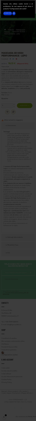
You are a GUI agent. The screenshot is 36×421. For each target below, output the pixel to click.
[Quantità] (7, 105)
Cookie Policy (6, 379)
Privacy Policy (6, 382)
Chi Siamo (5, 344)
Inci (7, 253)
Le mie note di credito (9, 371)
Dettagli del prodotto (14, 237)
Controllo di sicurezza (11, 279)
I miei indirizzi (6, 374)
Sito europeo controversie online (12, 341)
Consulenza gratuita (8, 350)
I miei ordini (5, 368)
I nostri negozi (6, 393)
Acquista (23, 105)
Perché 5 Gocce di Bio (9, 347)
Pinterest (16, 59)
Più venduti (24, 391)
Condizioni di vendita (9, 338)
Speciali (4, 391)
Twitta (13, 59)
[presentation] (17, 284)
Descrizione (10, 125)
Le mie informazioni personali (11, 376)
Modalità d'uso (11, 245)
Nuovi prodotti (13, 391)
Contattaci (16, 393)
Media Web (32, 416)
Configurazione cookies (9, 355)
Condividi (10, 59)
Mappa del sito (27, 393)
